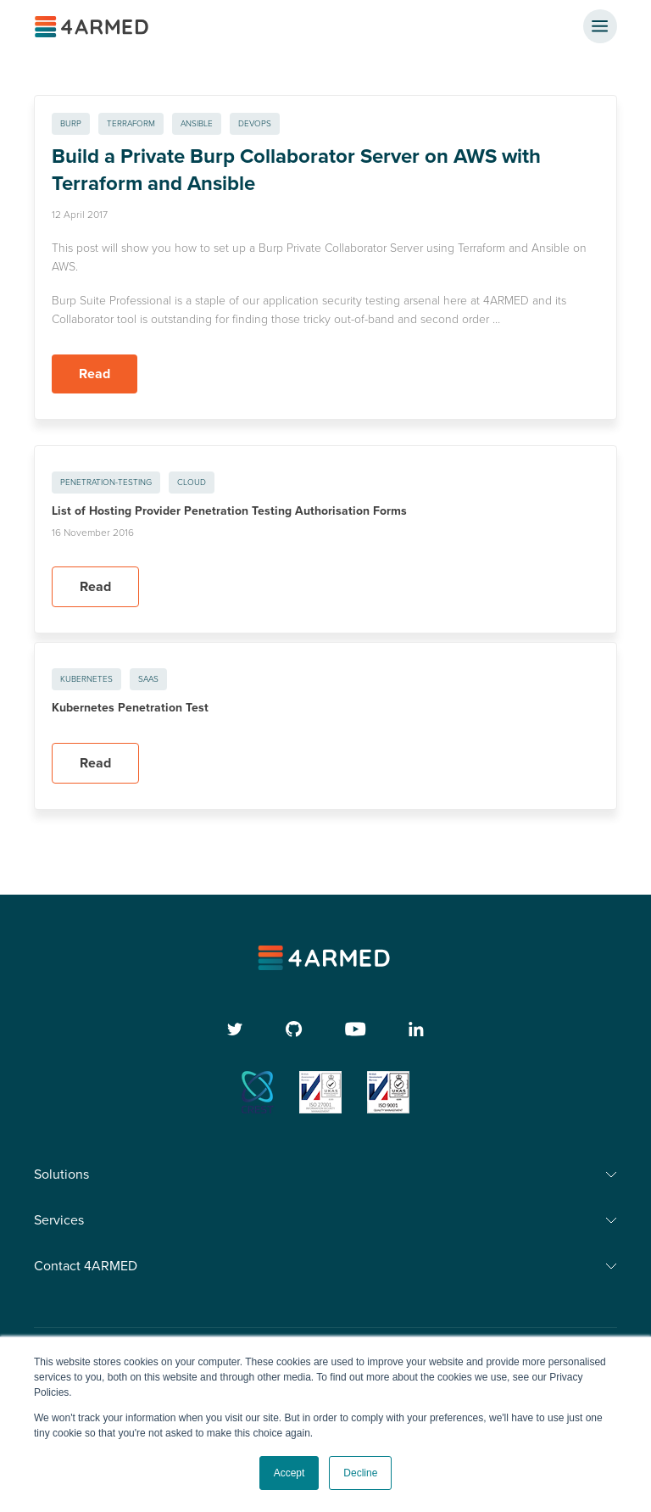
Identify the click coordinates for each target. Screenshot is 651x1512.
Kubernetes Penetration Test (130, 707)
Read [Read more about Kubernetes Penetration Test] (95, 763)
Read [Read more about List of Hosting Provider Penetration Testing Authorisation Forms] (95, 586)
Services (59, 1220)
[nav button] (600, 26)
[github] (294, 1029)
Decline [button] (360, 1473)
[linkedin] (416, 1029)
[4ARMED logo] (93, 26)
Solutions (61, 1174)
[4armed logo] (326, 958)
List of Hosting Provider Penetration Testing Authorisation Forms (229, 511)
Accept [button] (289, 1473)
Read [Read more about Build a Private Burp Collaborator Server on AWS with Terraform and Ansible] (94, 373)
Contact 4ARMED (85, 1266)
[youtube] (355, 1029)
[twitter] (235, 1029)
